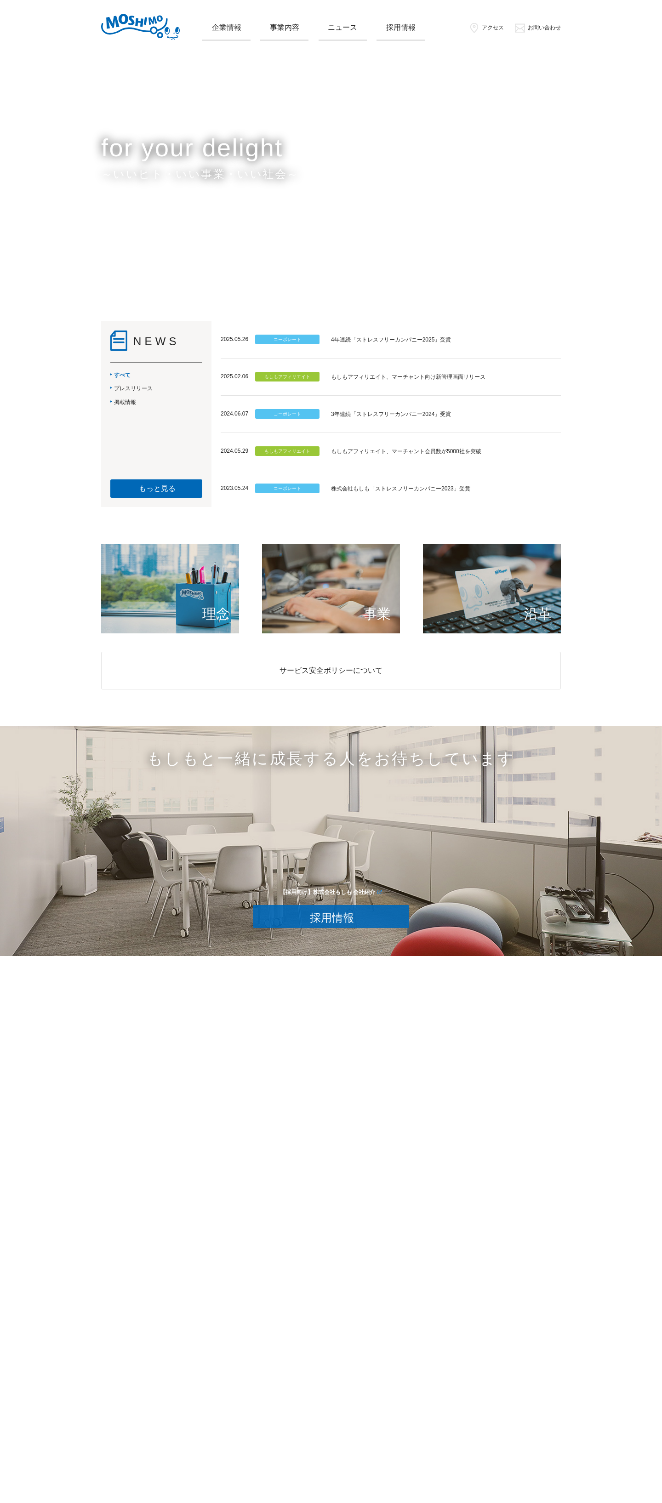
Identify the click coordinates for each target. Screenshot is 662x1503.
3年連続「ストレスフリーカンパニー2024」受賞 (391, 414)
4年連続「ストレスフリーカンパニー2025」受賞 (391, 339)
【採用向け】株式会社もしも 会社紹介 (327, 892)
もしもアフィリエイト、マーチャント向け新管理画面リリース (408, 377)
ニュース (342, 27)
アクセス (486, 27)
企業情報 (226, 27)
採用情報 (401, 27)
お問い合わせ (537, 27)
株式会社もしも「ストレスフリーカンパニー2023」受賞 (400, 488)
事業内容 (284, 27)
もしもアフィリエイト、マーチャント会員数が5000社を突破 (406, 451)
